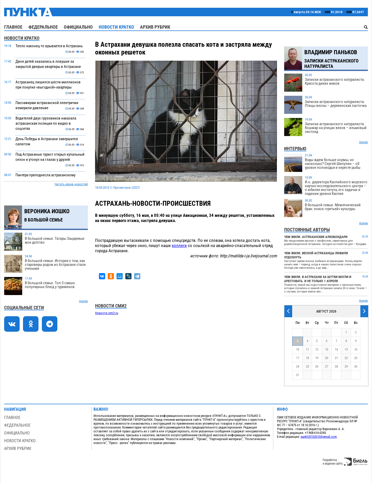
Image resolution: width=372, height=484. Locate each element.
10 (297, 349)
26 (316, 366)
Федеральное (43, 27)
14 (336, 349)
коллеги (179, 245)
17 (297, 358)
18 (307, 358)
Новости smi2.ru (106, 313)
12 (316, 349)
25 (307, 366)
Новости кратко (116, 27)
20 (326, 358)
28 (336, 366)
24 (297, 366)
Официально (78, 27)
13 (326, 349)
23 (355, 358)
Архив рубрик (155, 27)
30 (355, 366)
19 (316, 358)
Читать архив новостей (71, 184)
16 (355, 349)
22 (346, 358)
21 (336, 358)
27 (326, 366)
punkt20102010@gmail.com (319, 437)
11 (307, 349)
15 (346, 349)
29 (346, 366)
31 (297, 375)
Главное (13, 27)
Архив (83, 301)
